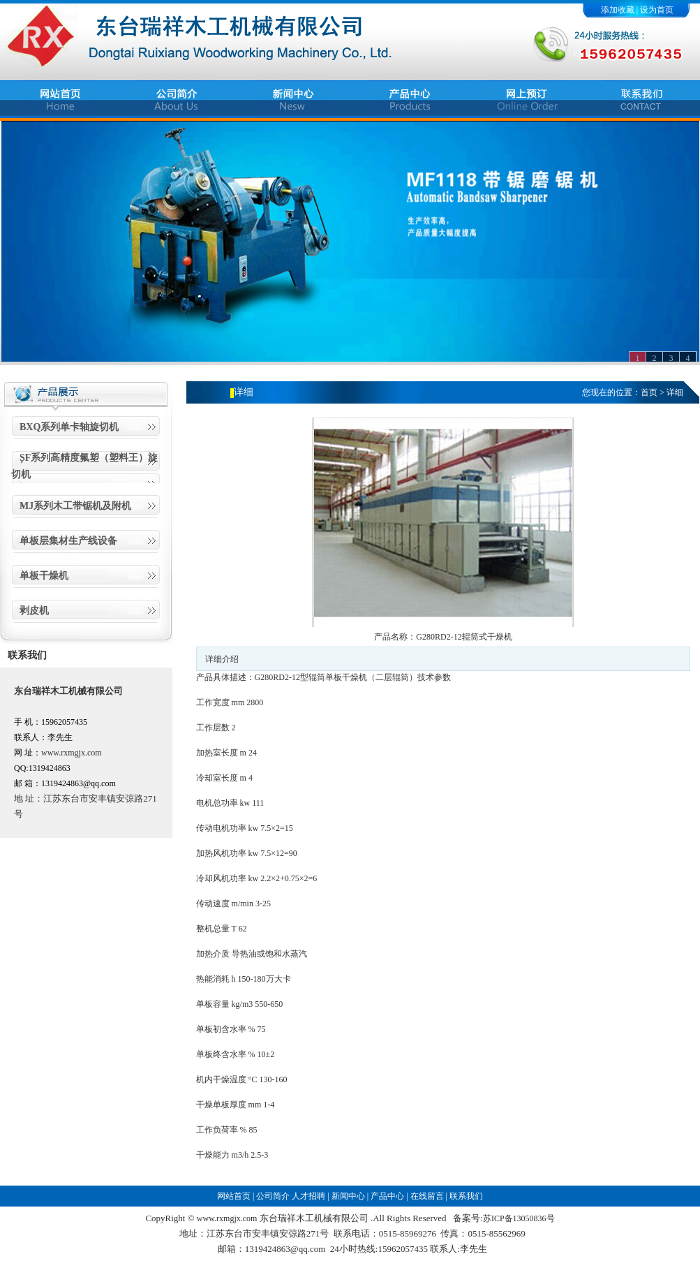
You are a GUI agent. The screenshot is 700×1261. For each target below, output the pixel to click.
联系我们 (466, 1196)
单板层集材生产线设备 (68, 541)
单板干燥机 (44, 575)
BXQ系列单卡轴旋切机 (69, 427)
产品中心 (387, 1196)
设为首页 (656, 10)
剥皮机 (34, 610)
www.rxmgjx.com (71, 753)
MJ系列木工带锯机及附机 (75, 506)
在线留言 (427, 1196)
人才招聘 (308, 1196)
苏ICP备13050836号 (519, 1218)
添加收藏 (617, 10)
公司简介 (273, 1196)
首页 (649, 392)
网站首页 (234, 1196)
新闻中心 (348, 1196)
